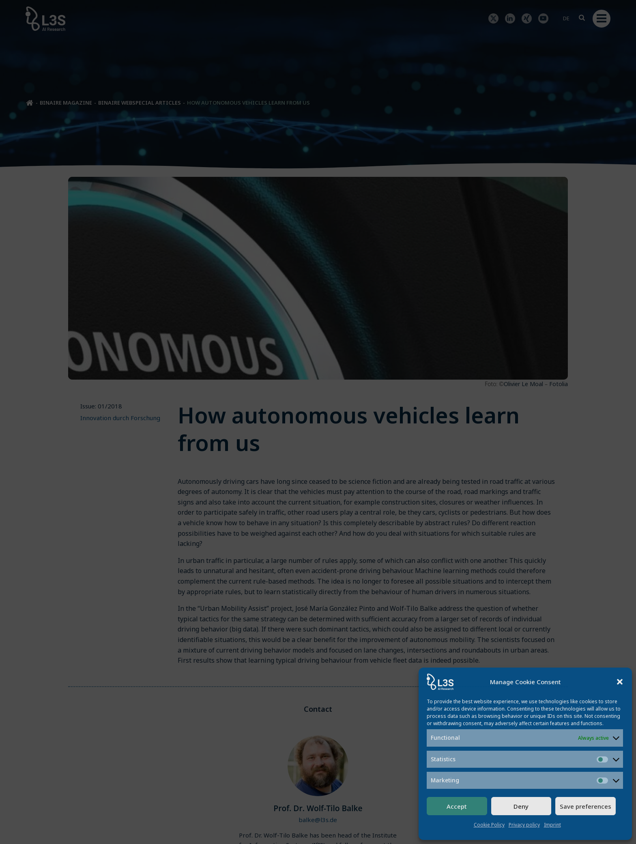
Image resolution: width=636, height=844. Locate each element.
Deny (521, 806)
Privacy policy (524, 824)
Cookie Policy (489, 824)
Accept (457, 806)
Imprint (552, 824)
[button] (620, 682)
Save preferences (585, 806)
